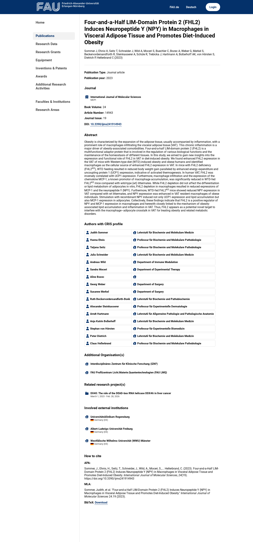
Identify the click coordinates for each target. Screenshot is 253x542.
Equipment (44, 60)
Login (212, 7)
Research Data (46, 44)
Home (40, 22)
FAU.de (174, 7)
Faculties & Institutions (53, 102)
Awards (41, 76)
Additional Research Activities (51, 86)
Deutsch (191, 7)
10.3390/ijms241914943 (105, 124)
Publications (45, 36)
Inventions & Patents (51, 68)
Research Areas (47, 110)
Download (101, 502)
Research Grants (48, 52)
